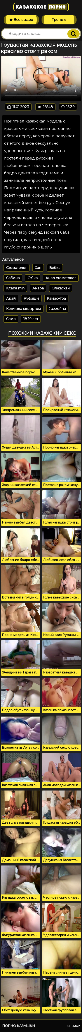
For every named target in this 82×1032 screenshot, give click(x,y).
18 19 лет (30, 319)
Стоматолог (16, 268)
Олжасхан (61, 288)
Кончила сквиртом (23, 309)
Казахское (41, 7)
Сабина (13, 278)
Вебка (54, 268)
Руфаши (31, 298)
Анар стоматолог (60, 278)
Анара (38, 288)
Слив (11, 319)
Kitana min (15, 288)
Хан (38, 268)
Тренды (59, 20)
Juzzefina (57, 309)
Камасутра (56, 298)
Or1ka (33, 278)
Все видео (21, 20)
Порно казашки (18, 1026)
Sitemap (73, 1026)
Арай (11, 298)
